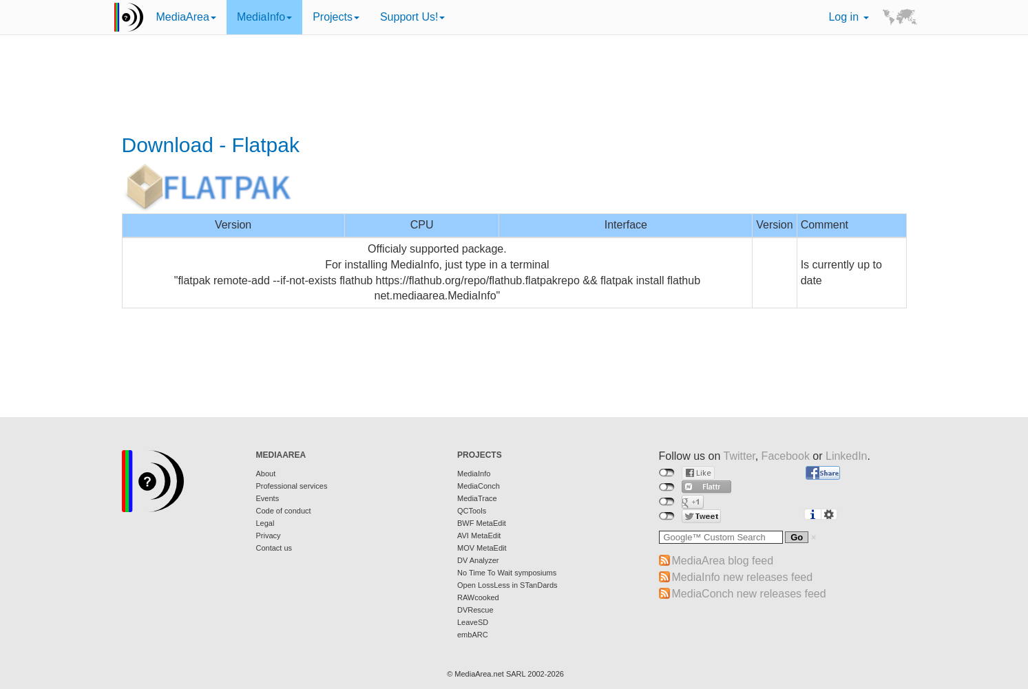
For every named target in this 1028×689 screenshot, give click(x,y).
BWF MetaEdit (481, 523)
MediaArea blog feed (723, 560)
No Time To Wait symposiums (506, 573)
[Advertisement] (514, 86)
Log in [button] (848, 17)
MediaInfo (264, 17)
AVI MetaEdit (479, 535)
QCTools (471, 511)
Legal (265, 523)
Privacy (268, 535)
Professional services (292, 486)
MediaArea (186, 17)
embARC (472, 634)
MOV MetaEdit (482, 548)
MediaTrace (477, 498)
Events (268, 498)
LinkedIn (847, 456)
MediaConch (478, 486)
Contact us (274, 548)
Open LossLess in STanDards (507, 585)
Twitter (739, 456)
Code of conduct (283, 511)
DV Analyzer (478, 560)
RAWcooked (478, 597)
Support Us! (412, 17)
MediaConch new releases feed (749, 594)
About (266, 473)
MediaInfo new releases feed (742, 577)
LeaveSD (472, 622)
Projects (336, 17)
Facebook (786, 456)
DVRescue (475, 610)
